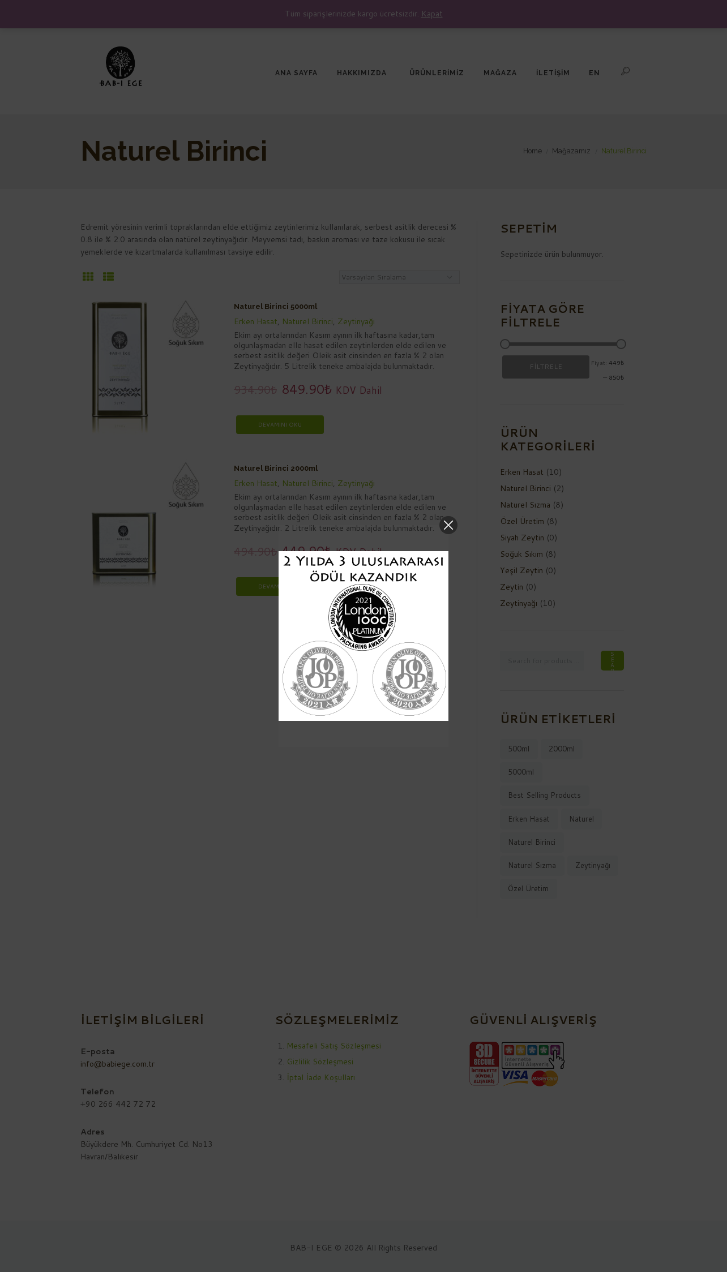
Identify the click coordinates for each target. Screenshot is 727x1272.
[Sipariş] (399, 277)
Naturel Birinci (307, 321)
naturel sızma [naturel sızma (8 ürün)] (532, 865)
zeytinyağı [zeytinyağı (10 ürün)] (592, 865)
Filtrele (545, 366)
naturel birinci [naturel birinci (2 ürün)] (531, 842)
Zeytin (511, 586)
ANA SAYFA (296, 73)
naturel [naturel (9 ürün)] (581, 819)
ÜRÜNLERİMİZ (436, 73)
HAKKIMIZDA (362, 73)
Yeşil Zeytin (521, 570)
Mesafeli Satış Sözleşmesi (333, 1045)
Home (532, 151)
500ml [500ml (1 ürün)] (518, 749)
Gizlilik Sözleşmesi (319, 1061)
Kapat (432, 13)
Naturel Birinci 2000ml (276, 468)
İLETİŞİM (553, 73)
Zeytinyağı (356, 321)
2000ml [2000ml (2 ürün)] (562, 749)
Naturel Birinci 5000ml (275, 306)
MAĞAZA (500, 73)
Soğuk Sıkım (521, 554)
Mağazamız (571, 151)
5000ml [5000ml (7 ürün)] (521, 772)
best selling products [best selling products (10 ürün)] (544, 795)
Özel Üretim (522, 521)
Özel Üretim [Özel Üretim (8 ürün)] (528, 888)
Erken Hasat (255, 321)
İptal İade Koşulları (320, 1077)
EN (594, 73)
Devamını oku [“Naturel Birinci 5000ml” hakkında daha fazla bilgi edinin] (280, 424)
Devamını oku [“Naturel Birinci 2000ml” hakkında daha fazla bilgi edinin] (280, 586)
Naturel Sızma (525, 504)
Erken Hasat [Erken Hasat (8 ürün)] (529, 819)
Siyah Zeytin (522, 537)
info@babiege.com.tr (117, 1063)
